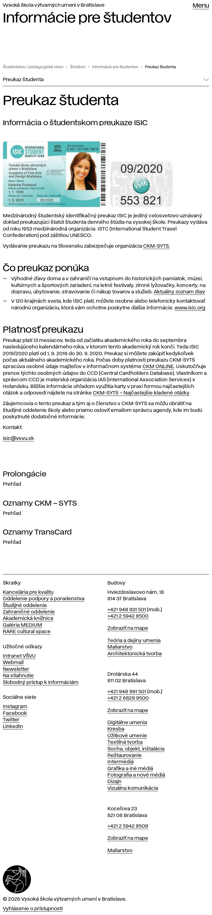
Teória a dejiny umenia (134, 640)
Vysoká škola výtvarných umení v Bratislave (54, 5)
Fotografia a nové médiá (136, 775)
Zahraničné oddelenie (29, 612)
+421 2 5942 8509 (127, 826)
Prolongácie (24, 474)
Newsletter (16, 669)
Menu (201, 6)
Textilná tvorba (125, 742)
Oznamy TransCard (37, 532)
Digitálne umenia (127, 722)
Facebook (15, 713)
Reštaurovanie (124, 755)
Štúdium (77, 67)
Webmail (13, 662)
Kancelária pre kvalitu (28, 592)
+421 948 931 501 (126, 610)
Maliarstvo (119, 647)
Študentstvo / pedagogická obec (33, 67)
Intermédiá (120, 762)
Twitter (11, 720)
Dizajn (114, 781)
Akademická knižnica (28, 618)
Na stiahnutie (18, 676)
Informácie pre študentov (115, 67)
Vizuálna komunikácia (132, 788)
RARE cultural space (27, 631)
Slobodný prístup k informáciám (40, 682)
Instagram (15, 706)
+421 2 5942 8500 (127, 616)
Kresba (115, 729)
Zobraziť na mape (127, 628)
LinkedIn (13, 726)
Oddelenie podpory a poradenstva (43, 599)
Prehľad (12, 484)
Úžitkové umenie (127, 736)
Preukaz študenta (160, 67)
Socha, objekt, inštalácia (135, 749)
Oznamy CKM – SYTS (40, 503)
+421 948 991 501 (126, 692)
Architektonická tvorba (134, 654)
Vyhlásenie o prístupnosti (33, 909)
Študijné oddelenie (25, 605)
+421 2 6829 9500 (128, 698)
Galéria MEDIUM (22, 625)
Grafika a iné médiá (130, 768)
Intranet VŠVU (19, 656)
